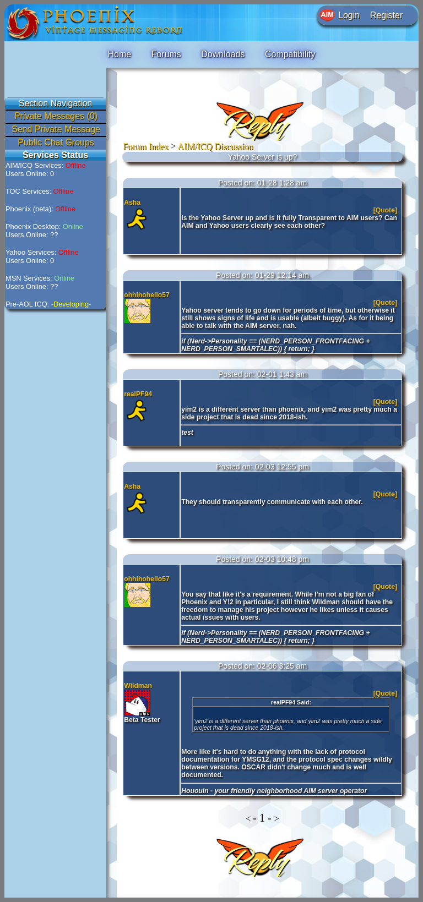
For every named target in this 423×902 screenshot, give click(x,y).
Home (119, 54)
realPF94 (138, 394)
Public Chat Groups (56, 142)
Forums (166, 54)
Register (386, 15)
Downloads (223, 54)
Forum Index (146, 146)
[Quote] (386, 210)
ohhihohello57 (147, 295)
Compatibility (290, 54)
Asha (132, 202)
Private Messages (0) (55, 116)
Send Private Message (56, 129)
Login (349, 15)
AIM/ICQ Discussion (215, 146)
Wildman (138, 686)
